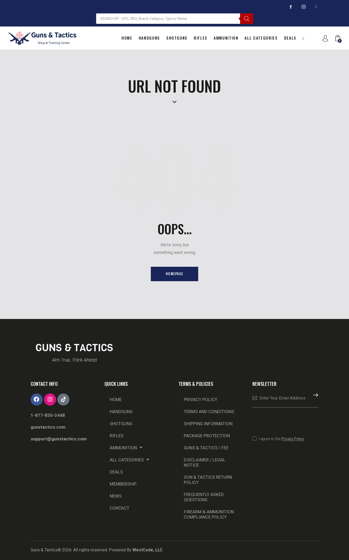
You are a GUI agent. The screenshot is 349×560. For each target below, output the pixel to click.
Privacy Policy (200, 399)
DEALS (116, 471)
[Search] (246, 18)
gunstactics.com (48, 427)
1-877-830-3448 (48, 415)
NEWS (115, 496)
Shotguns (121, 423)
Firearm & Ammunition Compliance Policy (209, 514)
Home (116, 399)
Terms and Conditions (209, 411)
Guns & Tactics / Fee (206, 447)
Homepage (174, 273)
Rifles (116, 435)
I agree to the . (282, 439)
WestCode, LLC (147, 549)
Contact (119, 508)
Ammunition (126, 447)
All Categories (129, 460)
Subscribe (314, 398)
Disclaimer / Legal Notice (205, 462)
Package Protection (207, 435)
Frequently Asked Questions (204, 497)
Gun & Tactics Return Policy (208, 479)
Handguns (121, 411)
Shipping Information (208, 423)
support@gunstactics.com (59, 438)
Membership (123, 484)
